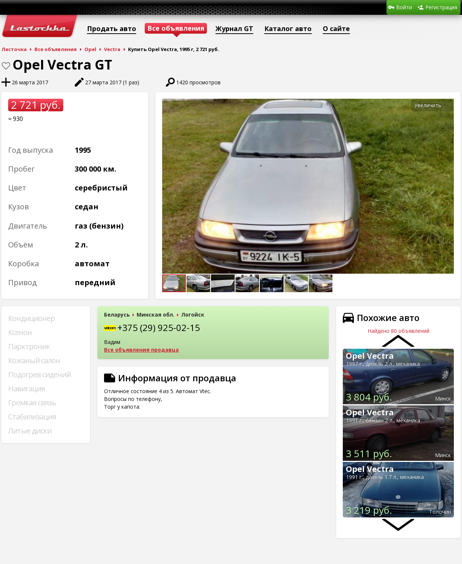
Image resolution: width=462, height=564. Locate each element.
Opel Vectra (370, 355)
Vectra (112, 49)
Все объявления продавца (141, 349)
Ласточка (14, 49)
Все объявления (55, 49)
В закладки (5, 65)
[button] (447, 105)
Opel (90, 49)
